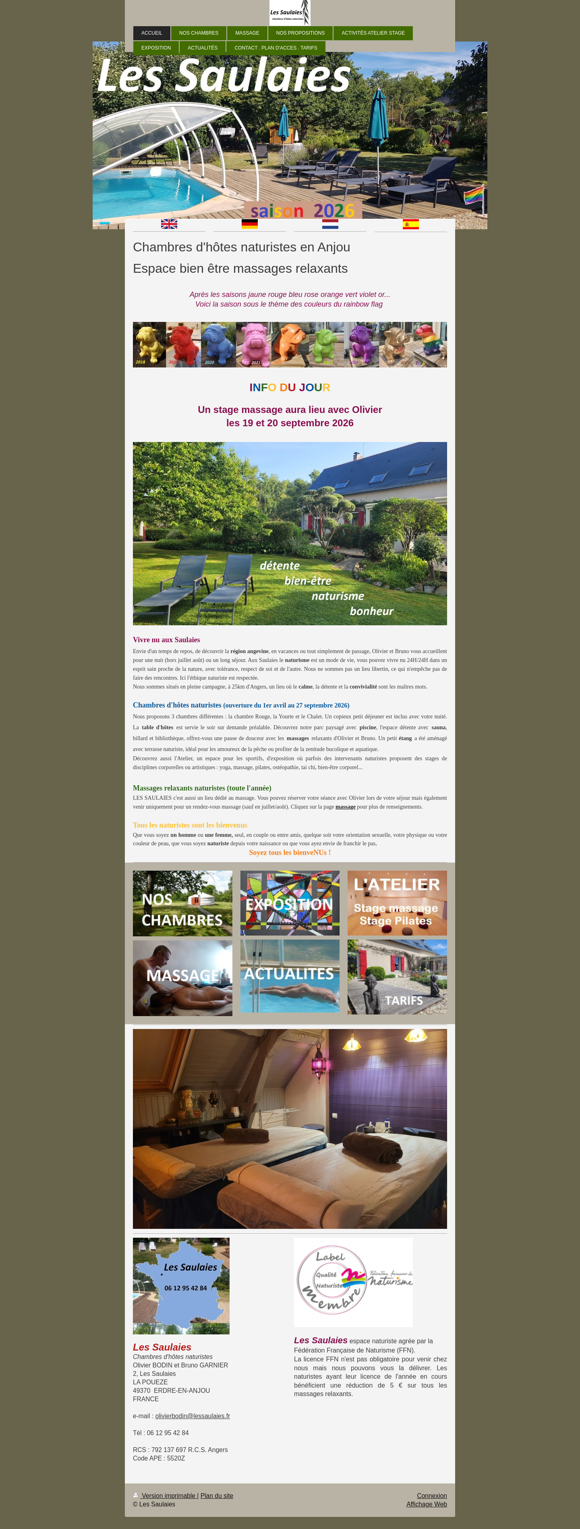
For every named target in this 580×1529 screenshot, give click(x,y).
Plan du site (217, 1495)
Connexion (432, 1495)
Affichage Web (426, 1504)
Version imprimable (165, 1495)
